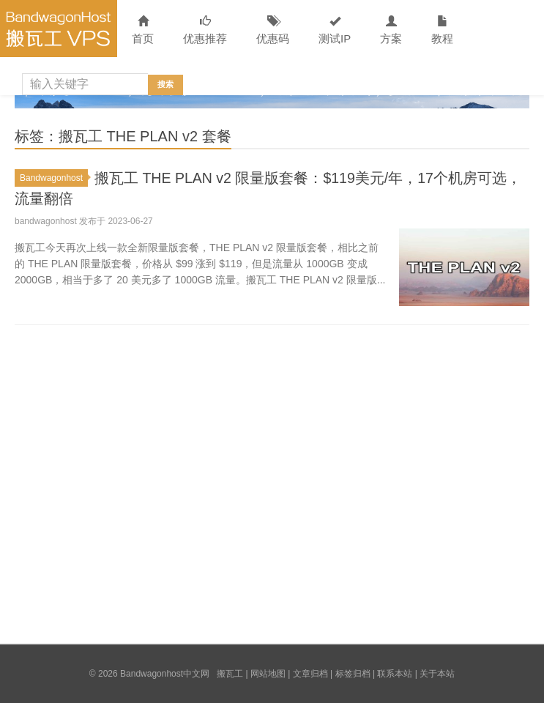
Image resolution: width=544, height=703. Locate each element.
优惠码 (272, 30)
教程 (442, 30)
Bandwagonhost (54, 178)
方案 (391, 30)
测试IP (334, 30)
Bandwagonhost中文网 (58, 28)
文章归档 (310, 674)
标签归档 (352, 674)
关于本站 (437, 674)
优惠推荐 (205, 30)
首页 (143, 30)
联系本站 (394, 674)
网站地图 (268, 674)
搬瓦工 (230, 674)
